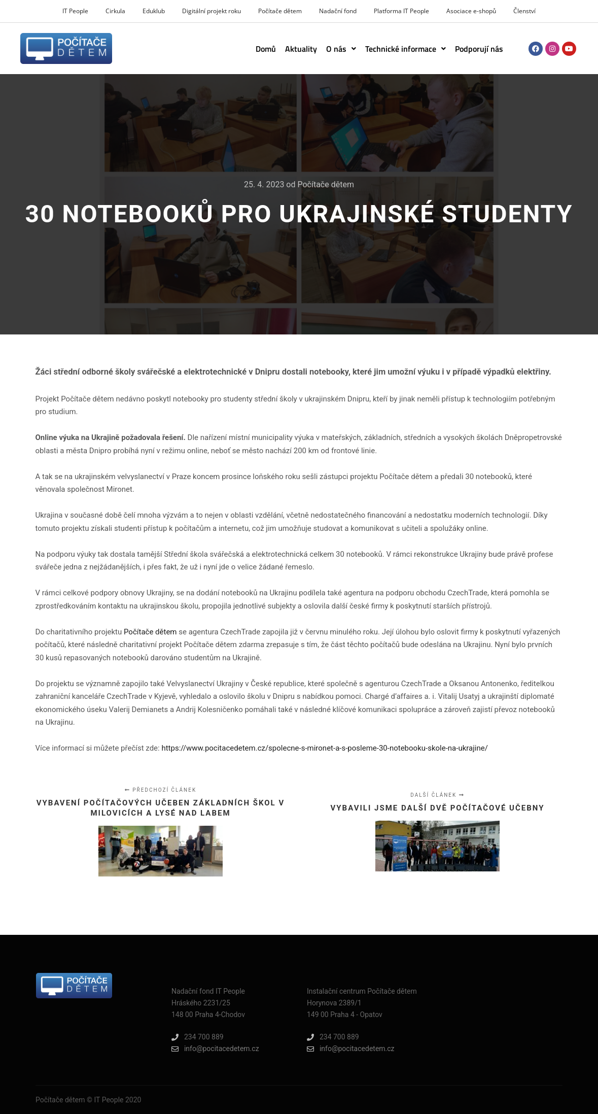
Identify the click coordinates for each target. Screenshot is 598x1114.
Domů (266, 49)
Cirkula (115, 11)
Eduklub (154, 11)
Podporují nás (479, 49)
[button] (341, 48)
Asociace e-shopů (471, 11)
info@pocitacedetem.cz (215, 1049)
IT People (75, 11)
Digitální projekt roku (211, 11)
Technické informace (405, 49)
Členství (524, 11)
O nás (341, 49)
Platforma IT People (401, 11)
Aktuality (301, 49)
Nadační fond (338, 11)
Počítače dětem (280, 11)
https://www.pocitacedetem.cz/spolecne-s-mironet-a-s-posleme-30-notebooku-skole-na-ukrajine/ (324, 748)
